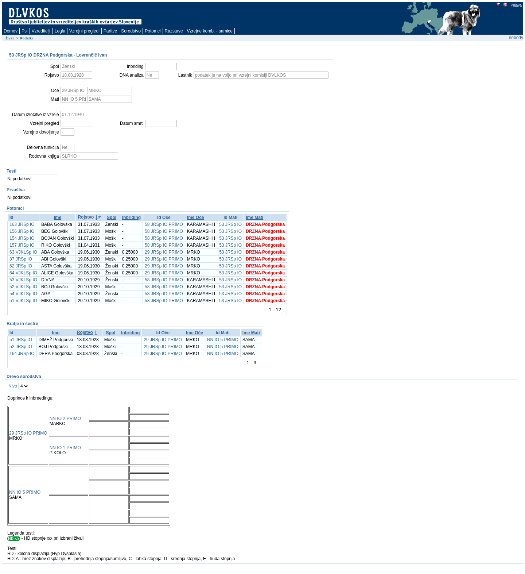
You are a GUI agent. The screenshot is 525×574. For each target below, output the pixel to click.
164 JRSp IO (22, 353)
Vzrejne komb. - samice (210, 31)
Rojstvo (86, 217)
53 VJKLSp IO (23, 279)
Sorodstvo (131, 31)
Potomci (152, 31)
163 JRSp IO (22, 224)
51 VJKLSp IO (23, 300)
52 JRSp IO (20, 346)
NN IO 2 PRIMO (65, 418)
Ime (57, 217)
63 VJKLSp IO (23, 252)
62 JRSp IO (20, 266)
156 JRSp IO (22, 231)
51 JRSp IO (20, 339)
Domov (11, 31)
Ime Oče (195, 217)
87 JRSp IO (20, 259)
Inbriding (131, 217)
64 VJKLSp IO (23, 273)
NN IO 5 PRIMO (222, 339)
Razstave (174, 31)
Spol (111, 217)
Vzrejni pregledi (84, 31)
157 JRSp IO (22, 245)
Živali (10, 38)
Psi (25, 31)
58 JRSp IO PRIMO (164, 224)
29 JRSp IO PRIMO (164, 252)
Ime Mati (254, 217)
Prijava (516, 5)
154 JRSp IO (22, 238)
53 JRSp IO (230, 224)
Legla (60, 31)
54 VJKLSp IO (23, 293)
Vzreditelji (41, 31)
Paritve (110, 31)
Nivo (12, 386)
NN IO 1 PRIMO (65, 447)
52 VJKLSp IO (23, 286)
